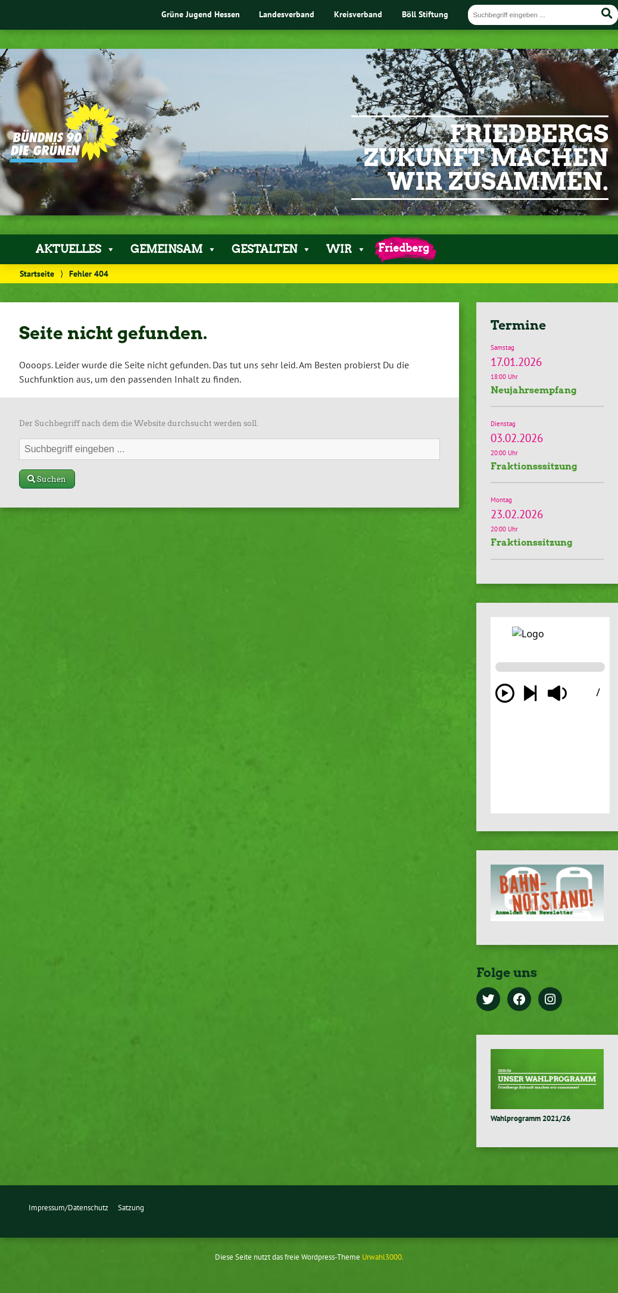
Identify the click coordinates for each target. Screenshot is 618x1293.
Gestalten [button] (271, 249)
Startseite (37, 273)
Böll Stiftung (425, 14)
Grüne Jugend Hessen (200, 14)
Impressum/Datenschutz (68, 1208)
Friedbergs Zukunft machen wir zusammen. (486, 158)
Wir (346, 249)
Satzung (131, 1208)
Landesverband (286, 14)
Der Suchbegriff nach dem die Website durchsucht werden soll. (138, 423)
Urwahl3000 (382, 1257)
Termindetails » (547, 373)
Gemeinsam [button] (173, 249)
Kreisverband (358, 14)
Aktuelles (76, 249)
